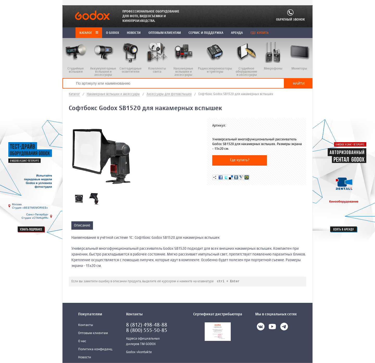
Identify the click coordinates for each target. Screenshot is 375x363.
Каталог (88, 33)
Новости (84, 357)
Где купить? (239, 160)
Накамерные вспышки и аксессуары (113, 94)
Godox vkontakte (139, 352)
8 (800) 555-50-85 (146, 330)
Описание (82, 225)
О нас (82, 341)
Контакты (85, 325)
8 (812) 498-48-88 (146, 325)
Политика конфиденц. (95, 349)
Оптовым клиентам (93, 333)
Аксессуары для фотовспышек (169, 94)
